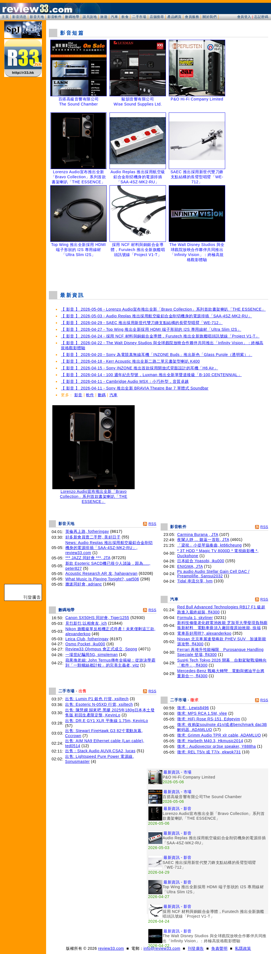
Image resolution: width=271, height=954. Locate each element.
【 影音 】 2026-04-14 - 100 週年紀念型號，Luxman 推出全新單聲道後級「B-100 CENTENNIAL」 (151, 374)
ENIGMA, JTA (190, 566)
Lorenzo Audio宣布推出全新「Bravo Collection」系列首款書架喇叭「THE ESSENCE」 (94, 495)
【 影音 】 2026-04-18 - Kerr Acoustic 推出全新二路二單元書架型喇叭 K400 (130, 361)
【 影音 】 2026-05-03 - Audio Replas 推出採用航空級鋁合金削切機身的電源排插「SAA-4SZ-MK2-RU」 (156, 316)
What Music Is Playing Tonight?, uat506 (102, 579)
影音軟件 (54, 17)
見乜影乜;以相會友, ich (86, 623)
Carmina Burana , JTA (197, 534)
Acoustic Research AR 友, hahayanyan (101, 573)
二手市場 (139, 17)
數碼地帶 (72, 17)
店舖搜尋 (157, 17)
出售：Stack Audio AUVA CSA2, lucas (100, 751)
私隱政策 (243, 948)
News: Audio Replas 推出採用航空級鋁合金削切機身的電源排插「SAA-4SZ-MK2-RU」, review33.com (109, 547)
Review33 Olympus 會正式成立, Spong (101, 649)
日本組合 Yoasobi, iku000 (200, 561)
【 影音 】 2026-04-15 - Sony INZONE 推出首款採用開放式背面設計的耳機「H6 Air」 (139, 368)
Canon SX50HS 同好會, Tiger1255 (97, 617)
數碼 (102, 395)
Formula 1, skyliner (195, 617)
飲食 (125, 17)
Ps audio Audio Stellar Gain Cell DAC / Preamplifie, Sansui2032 (213, 573)
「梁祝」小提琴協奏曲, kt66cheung (209, 545)
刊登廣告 (196, 948)
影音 (78, 395)
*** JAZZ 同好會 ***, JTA (87, 557)
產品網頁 (174, 17)
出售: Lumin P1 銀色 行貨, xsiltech (97, 699)
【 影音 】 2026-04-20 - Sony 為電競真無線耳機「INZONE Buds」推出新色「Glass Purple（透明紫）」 (156, 354)
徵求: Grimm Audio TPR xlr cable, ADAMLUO (219, 735)
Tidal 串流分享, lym (195, 581)
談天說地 (90, 17)
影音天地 (37, 17)
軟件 (90, 395)
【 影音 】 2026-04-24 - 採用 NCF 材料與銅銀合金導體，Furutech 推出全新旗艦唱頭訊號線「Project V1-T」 (160, 336)
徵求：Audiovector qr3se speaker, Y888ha (216, 746)
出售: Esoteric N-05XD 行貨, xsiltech (99, 704)
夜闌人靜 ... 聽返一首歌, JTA (203, 539)
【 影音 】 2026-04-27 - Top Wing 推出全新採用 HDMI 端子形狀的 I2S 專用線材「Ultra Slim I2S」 (151, 329)
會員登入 (244, 17)
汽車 (114, 17)
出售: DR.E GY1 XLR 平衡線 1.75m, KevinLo (106, 720)
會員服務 (192, 17)
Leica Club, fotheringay (87, 639)
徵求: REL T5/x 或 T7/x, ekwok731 (209, 752)
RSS (152, 524)
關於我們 (210, 17)
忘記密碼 (261, 17)
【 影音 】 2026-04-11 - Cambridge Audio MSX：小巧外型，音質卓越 (125, 381)
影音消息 (19, 17)
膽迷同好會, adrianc (83, 584)
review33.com (111, 948)
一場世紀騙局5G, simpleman (91, 654)
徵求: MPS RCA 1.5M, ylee (202, 713)
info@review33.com (162, 948)
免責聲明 (219, 948)
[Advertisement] (158, 272)
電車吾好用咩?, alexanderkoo (204, 633)
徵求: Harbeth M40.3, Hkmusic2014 (210, 741)
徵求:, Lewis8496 (193, 707)
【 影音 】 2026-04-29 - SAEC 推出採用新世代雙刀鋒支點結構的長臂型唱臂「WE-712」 (142, 322)
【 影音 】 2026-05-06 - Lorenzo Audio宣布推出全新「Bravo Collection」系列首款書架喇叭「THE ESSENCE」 (163, 309)
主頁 (5, 17)
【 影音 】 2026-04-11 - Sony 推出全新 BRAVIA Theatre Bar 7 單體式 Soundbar (134, 388)
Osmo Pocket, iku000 (85, 644)
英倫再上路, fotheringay (87, 531)
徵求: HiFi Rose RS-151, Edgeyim (208, 719)
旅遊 (103, 17)
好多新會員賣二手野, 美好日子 (92, 537)
